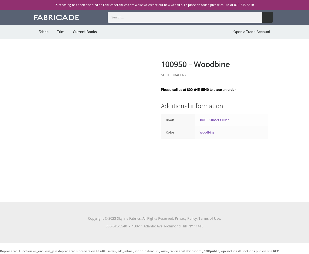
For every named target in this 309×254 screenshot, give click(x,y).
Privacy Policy (186, 218)
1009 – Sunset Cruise (214, 120)
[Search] (267, 17)
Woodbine (207, 132)
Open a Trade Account (251, 32)
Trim (60, 32)
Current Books (85, 32)
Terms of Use (209, 218)
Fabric (43, 32)
